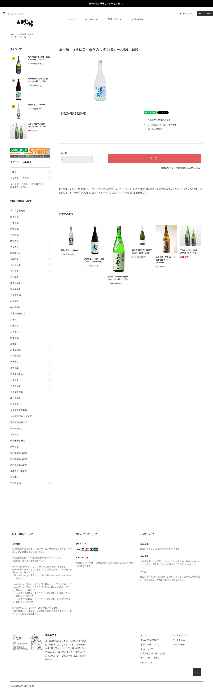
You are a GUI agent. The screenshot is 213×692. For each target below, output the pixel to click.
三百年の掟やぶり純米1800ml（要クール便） (37, 125)
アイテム (204, 13)
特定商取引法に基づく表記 (188, 168)
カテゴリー (92, 19)
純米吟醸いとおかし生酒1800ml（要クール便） (38, 80)
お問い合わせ (137, 19)
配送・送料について (150, 644)
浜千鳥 (23, 37)
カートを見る (178, 640)
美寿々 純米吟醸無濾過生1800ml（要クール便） (118, 278)
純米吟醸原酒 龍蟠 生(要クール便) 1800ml (39, 58)
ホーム (72, 19)
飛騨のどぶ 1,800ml (36, 105)
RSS (143, 662)
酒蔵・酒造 (115, 19)
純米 (31, 34)
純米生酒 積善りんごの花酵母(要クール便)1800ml (165, 260)
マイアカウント (179, 635)
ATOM (149, 662)
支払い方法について (150, 640)
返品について (167, 168)
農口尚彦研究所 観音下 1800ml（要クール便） (142, 251)
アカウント (188, 13)
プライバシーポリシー (151, 658)
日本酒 (23, 34)
